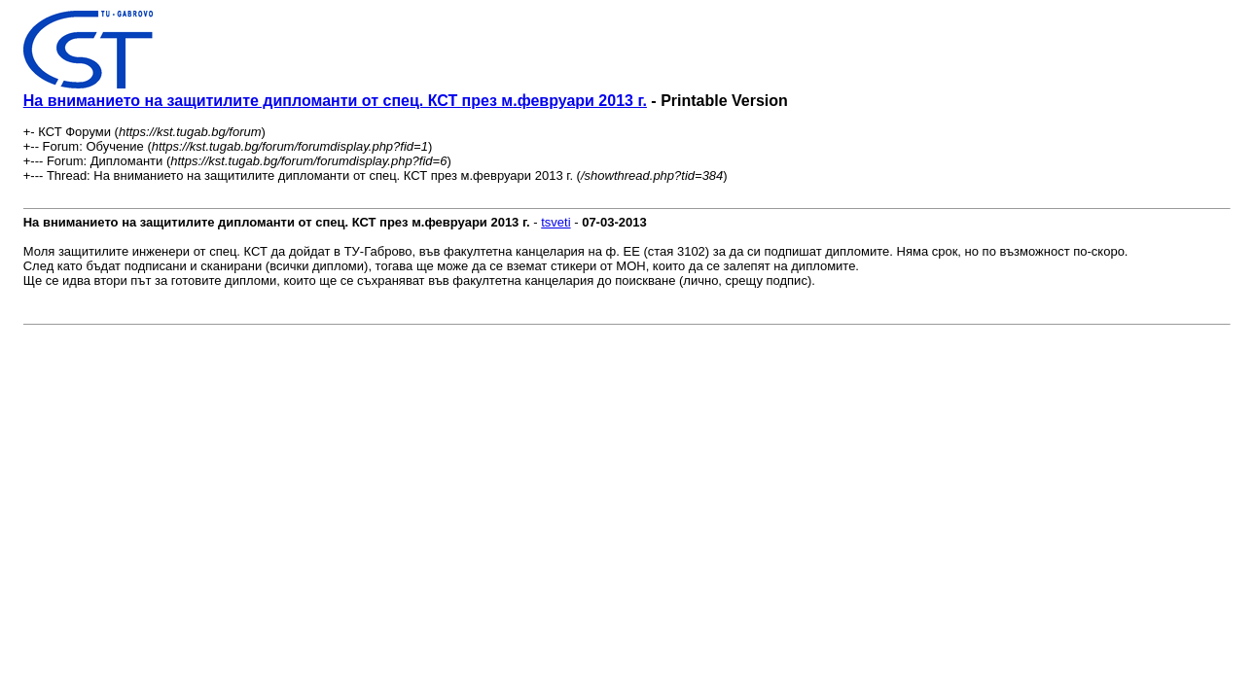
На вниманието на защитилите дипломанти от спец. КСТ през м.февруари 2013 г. (335, 100)
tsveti (555, 222)
